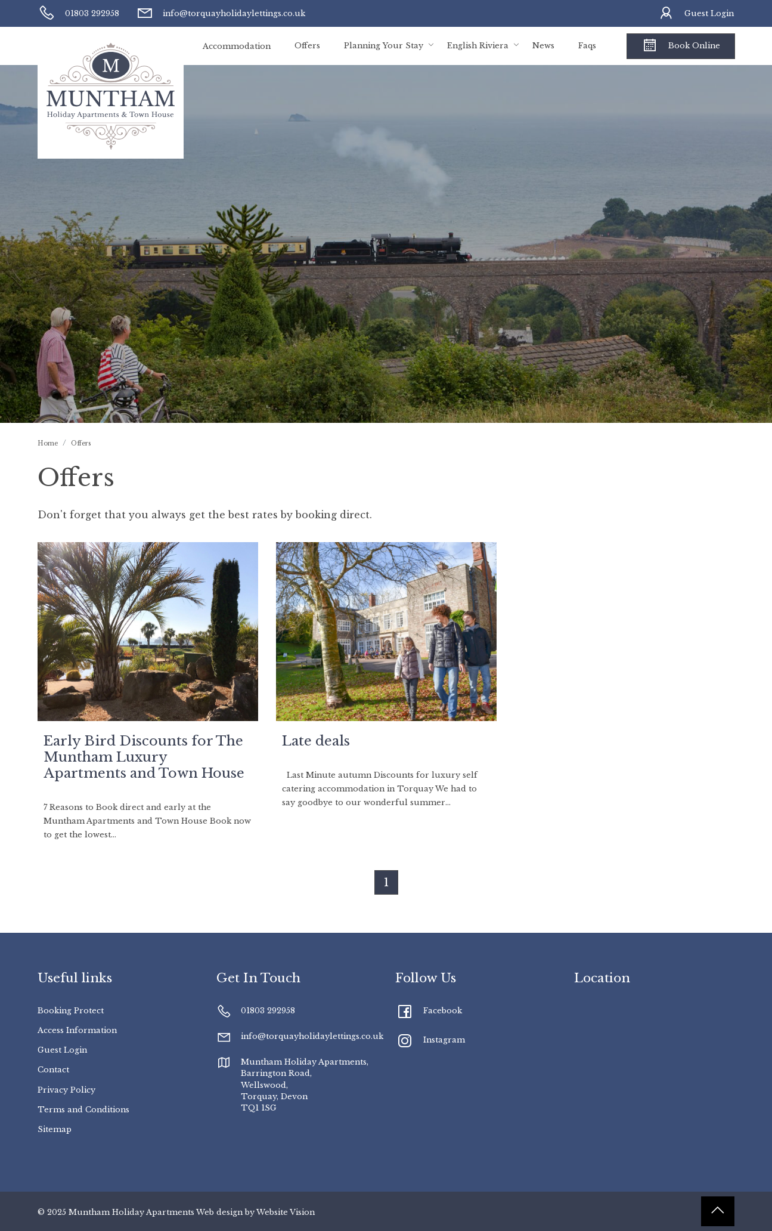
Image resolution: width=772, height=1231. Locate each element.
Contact (53, 1069)
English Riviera (478, 45)
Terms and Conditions (83, 1109)
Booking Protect (71, 1010)
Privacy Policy (66, 1089)
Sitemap (55, 1129)
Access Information (77, 1030)
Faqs (587, 45)
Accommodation (237, 46)
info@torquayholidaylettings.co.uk (220, 13)
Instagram (444, 1039)
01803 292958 (78, 13)
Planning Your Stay (383, 45)
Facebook (442, 1010)
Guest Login (696, 13)
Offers (307, 45)
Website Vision (285, 1212)
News (543, 45)
